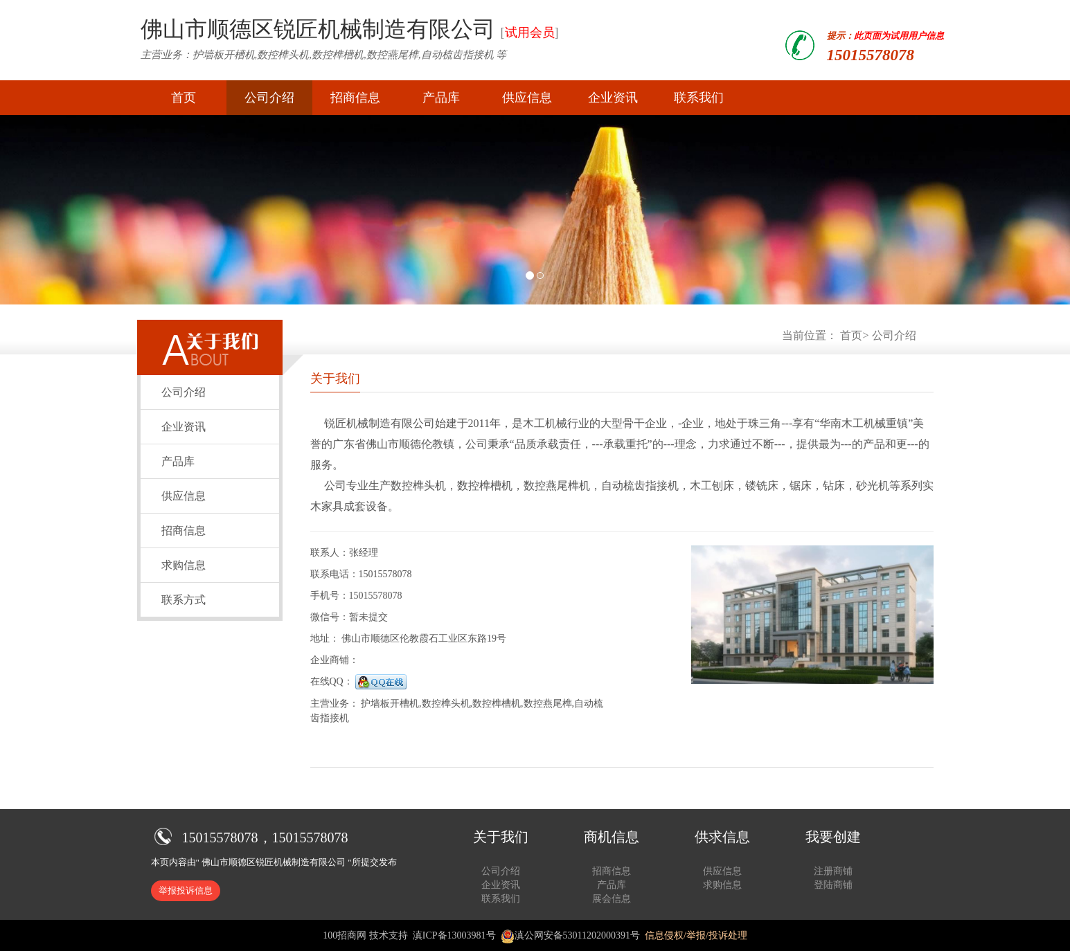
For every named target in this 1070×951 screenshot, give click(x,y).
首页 (183, 98)
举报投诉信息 (186, 890)
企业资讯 (613, 98)
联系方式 (183, 600)
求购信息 (183, 565)
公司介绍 (269, 98)
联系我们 (699, 98)
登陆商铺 (833, 885)
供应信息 (527, 98)
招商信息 (355, 98)
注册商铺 (833, 871)
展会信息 (611, 899)
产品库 (441, 98)
